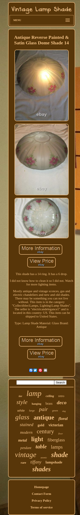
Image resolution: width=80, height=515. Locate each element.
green (55, 410)
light (37, 439)
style (21, 402)
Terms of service (41, 507)
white (21, 410)
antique (43, 417)
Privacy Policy (41, 500)
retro (61, 396)
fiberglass (56, 439)
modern (26, 432)
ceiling (50, 396)
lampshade (54, 462)
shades (41, 469)
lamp (33, 393)
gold (41, 425)
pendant (25, 448)
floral (63, 418)
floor (60, 433)
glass (22, 417)
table (41, 446)
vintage (25, 455)
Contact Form (41, 493)
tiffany (35, 462)
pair (43, 409)
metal (22, 440)
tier (20, 396)
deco (61, 402)
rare (23, 462)
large (32, 410)
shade (59, 455)
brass (48, 403)
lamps (57, 447)
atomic (44, 457)
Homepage (41, 487)
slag (64, 411)
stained (26, 424)
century (45, 431)
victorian (55, 425)
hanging (36, 403)
